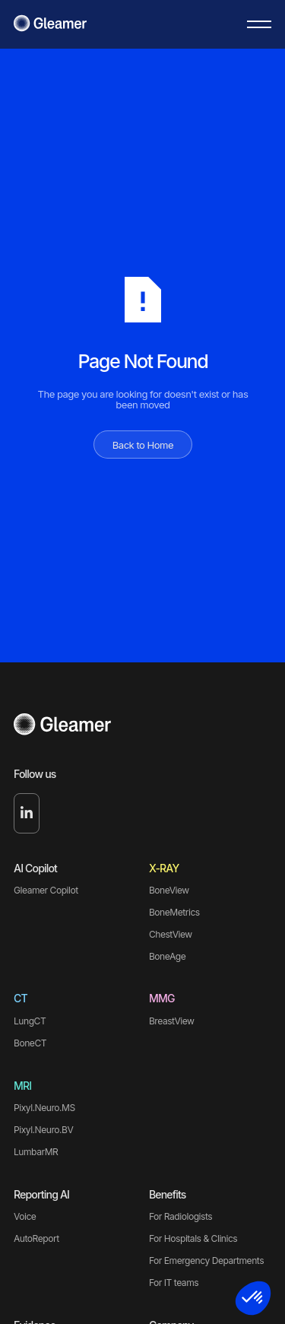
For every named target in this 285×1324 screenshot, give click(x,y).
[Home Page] (50, 24)
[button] (253, 1298)
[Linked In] (26, 813)
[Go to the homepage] (62, 725)
